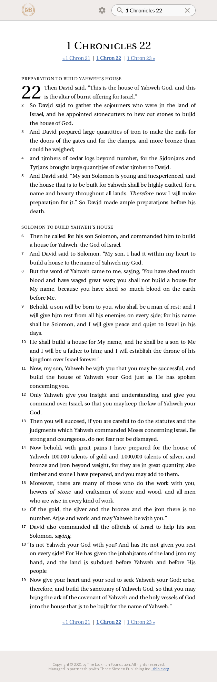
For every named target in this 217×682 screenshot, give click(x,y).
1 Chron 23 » (141, 58)
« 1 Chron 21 (76, 58)
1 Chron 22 (108, 58)
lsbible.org (160, 668)
